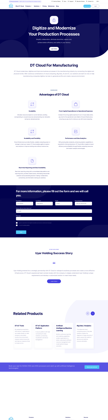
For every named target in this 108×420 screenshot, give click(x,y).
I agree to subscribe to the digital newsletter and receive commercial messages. (35, 222)
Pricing (45, 6)
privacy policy (27, 225)
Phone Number (79, 200)
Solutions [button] (36, 6)
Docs (64, 1)
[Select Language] (97, 1)
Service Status (56, 1)
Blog (57, 6)
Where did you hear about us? (23, 208)
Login (95, 6)
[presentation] (80, 225)
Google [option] (19, 211)
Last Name (38, 200)
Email (56, 200)
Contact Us (89, 1)
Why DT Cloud (20, 6)
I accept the (24, 225)
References (51, 6)
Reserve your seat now (92, 367)
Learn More (54, 281)
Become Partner (80, 1)
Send (21, 232)
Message (18, 215)
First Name (18, 200)
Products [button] (28, 6)
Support (70, 1)
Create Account (87, 6)
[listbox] (54, 211)
